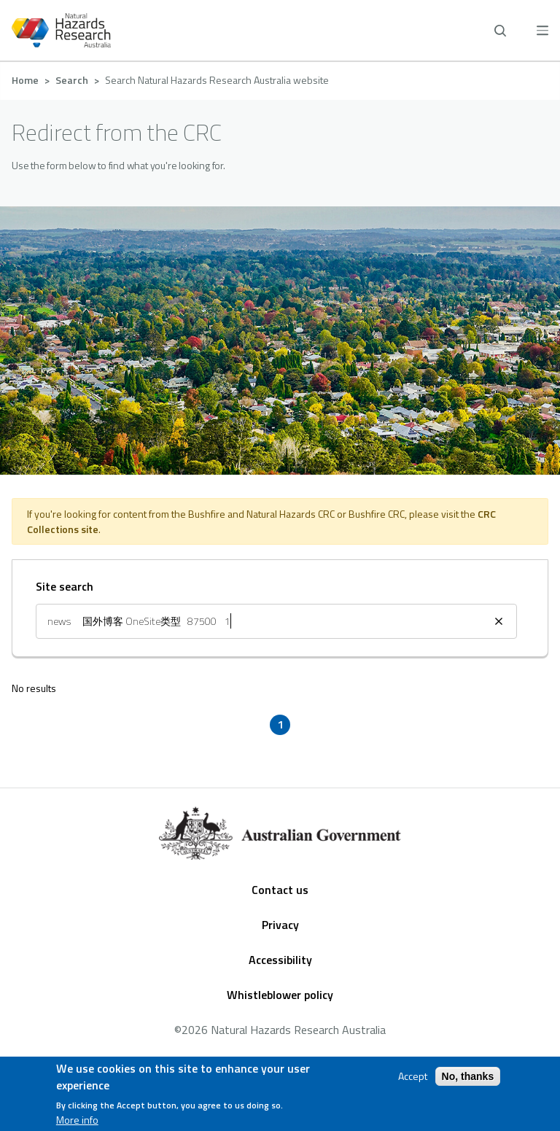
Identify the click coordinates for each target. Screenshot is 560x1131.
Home (25, 80)
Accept (412, 1078)
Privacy (280, 924)
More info (77, 1121)
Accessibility (280, 959)
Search (71, 80)
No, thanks (468, 1078)
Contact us (280, 889)
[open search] (500, 30)
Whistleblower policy (280, 994)
